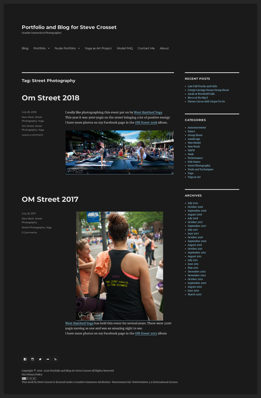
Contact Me (146, 48)
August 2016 (195, 245)
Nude (191, 154)
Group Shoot (195, 135)
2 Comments (29, 232)
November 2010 (197, 275)
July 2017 (193, 229)
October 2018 (195, 207)
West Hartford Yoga (148, 112)
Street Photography (33, 227)
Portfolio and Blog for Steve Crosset (69, 27)
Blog (25, 48)
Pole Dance (194, 161)
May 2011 (193, 267)
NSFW (191, 150)
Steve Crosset (45, 382)
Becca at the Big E (198, 97)
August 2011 (195, 256)
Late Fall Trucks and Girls (202, 86)
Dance (191, 131)
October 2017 (195, 222)
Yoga (41, 120)
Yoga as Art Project (98, 48)
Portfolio (40, 48)
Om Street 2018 (50, 97)
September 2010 (197, 283)
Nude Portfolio (65, 48)
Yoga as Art (194, 177)
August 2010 (195, 286)
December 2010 (197, 271)
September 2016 (197, 241)
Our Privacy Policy (32, 374)
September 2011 (197, 252)
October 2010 (195, 279)
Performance (195, 158)
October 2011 (195, 248)
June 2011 (193, 264)
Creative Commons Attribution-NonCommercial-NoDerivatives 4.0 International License (126, 382)
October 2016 (195, 237)
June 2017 (193, 233)
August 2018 (195, 214)
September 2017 (197, 226)
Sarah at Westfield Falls (201, 93)
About (164, 48)
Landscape (194, 139)
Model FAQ (125, 48)
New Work (28, 117)
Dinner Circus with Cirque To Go (206, 101)
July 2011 (193, 260)
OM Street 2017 (50, 199)
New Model (194, 142)
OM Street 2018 (146, 122)
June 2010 (193, 290)
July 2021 (193, 203)
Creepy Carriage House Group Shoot (208, 90)
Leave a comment (32, 134)
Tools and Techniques (200, 169)
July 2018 (193, 218)
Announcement (197, 127)
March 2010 (194, 294)
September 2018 (197, 210)
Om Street (28, 125)
